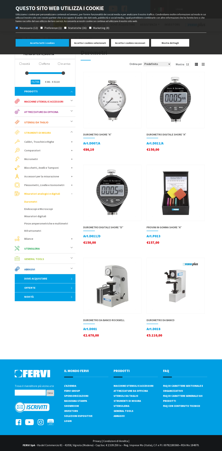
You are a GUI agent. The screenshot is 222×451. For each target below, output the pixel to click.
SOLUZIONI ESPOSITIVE (78, 416)
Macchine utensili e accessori (43, 101)
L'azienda (70, 385)
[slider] (27, 73)
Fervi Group (72, 390)
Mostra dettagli (170, 43)
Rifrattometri (32, 230)
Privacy (97, 441)
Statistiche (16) (77, 28)
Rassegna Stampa (75, 401)
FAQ (166, 371)
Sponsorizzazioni (76, 395)
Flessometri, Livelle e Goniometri (44, 185)
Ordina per (136, 64)
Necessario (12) (29, 28)
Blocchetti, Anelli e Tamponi (41, 167)
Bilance (28, 238)
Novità (48, 296)
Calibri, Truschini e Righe (39, 141)
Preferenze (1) (53, 28)
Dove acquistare (48, 278)
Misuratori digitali (35, 216)
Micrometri (31, 159)
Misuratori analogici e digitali (42, 193)
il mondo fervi (76, 371)
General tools (34, 259)
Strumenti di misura (37, 132)
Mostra (180, 64)
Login (68, 421)
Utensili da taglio (36, 122)
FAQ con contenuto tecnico (181, 406)
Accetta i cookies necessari (130, 43)
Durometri (30, 201)
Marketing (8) (101, 28)
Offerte (48, 287)
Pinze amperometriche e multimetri (46, 223)
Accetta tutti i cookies (42, 43)
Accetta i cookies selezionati (90, 43)
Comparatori (32, 150)
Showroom (71, 406)
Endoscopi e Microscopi (38, 209)
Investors (71, 411)
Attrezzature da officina (41, 112)
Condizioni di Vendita (115, 441)
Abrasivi (29, 269)
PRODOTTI (122, 371)
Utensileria (32, 248)
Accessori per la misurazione (41, 176)
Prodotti (48, 91)
